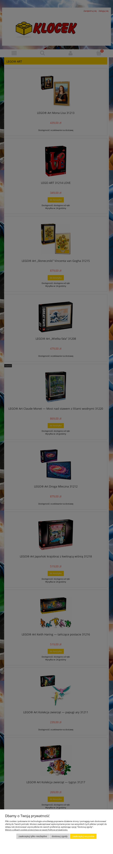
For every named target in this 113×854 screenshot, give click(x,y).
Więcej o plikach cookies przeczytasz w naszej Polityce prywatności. (36, 829)
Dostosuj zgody (60, 836)
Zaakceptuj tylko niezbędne (33, 836)
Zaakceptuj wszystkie (83, 836)
